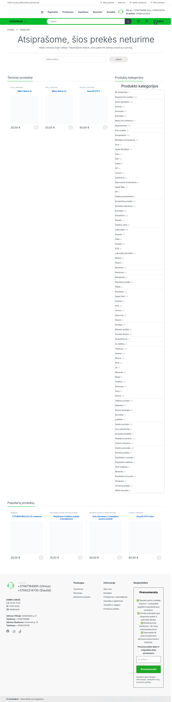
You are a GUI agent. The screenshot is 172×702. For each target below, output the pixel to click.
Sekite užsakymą (138, 2)
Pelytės (118, 220)
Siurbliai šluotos (122, 334)
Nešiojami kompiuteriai (125, 140)
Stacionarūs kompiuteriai (126, 182)
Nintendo (119, 471)
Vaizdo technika (122, 424)
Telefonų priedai (122, 401)
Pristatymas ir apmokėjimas (115, 597)
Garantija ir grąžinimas (113, 601)
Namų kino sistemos (124, 120)
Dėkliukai (119, 405)
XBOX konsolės (121, 490)
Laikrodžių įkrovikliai (124, 253)
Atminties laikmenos (124, 206)
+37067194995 (139, 10)
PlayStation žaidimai (124, 462)
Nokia (117, 377)
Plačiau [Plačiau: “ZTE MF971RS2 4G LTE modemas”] (41, 557)
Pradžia (10, 30)
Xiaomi (118, 263)
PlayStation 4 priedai (124, 457)
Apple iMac (120, 187)
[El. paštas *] (148, 659)
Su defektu (120, 344)
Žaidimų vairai (121, 225)
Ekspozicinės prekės (124, 97)
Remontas (97, 12)
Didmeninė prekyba (82, 597)
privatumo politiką (143, 682)
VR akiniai (119, 481)
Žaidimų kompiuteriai (124, 196)
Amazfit (82, 87)
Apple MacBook (122, 149)
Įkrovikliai (119, 211)
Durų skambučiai (122, 429)
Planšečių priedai (122, 282)
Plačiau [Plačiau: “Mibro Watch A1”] (36, 127)
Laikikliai (119, 419)
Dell (117, 159)
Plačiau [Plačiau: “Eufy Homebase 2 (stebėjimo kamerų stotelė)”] (119, 557)
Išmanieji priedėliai (123, 434)
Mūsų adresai (107, 2)
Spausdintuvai (121, 339)
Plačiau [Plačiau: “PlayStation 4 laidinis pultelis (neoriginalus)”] (80, 557)
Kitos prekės (120, 130)
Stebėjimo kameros (123, 438)
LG (116, 367)
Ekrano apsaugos (122, 410)
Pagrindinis (53, 12)
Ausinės (118, 106)
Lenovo (118, 173)
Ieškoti (119, 59)
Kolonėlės (119, 116)
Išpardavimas (121, 125)
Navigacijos (120, 277)
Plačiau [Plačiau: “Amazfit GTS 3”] (105, 127)
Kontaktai (111, 12)
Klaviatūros (120, 215)
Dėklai (118, 287)
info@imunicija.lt (138, 13)
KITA (12, 87)
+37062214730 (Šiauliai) (34, 590)
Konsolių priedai (122, 453)
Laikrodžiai (19, 87)
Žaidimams (120, 178)
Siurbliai (118, 325)
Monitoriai (119, 272)
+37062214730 (158, 10)
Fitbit (117, 239)
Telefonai (119, 349)
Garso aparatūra (122, 102)
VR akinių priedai (122, 486)
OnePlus (118, 382)
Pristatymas (68, 12)
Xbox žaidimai (121, 467)
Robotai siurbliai (122, 329)
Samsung (119, 315)
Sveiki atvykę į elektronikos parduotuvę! (23, 2)
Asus (117, 154)
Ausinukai (119, 111)
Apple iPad (120, 296)
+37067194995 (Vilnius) (34, 586)
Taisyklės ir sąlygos (111, 605)
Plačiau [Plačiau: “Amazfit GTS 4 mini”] (158, 557)
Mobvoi (118, 258)
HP (116, 168)
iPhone (118, 358)
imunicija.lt (13, 699)
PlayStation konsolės (124, 476)
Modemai (119, 267)
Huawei (118, 244)
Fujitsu (118, 163)
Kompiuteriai (120, 135)
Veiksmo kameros (123, 443)
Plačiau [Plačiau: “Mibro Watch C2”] (70, 127)
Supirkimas (83, 12)
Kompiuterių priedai (123, 201)
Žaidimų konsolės (122, 448)
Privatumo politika (111, 609)
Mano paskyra (157, 2)
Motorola (119, 372)
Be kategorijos (121, 92)
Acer (117, 144)
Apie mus (122, 2)
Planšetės (119, 292)
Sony (117, 391)
